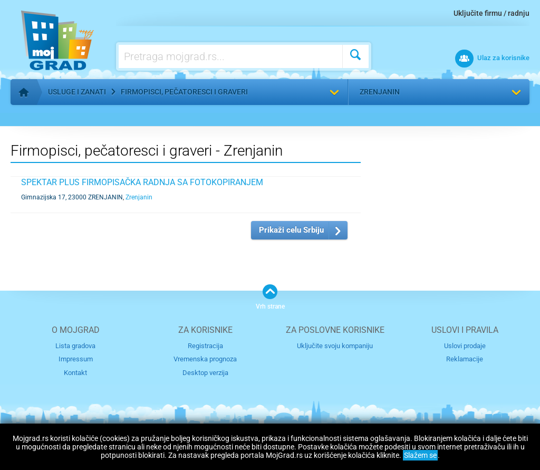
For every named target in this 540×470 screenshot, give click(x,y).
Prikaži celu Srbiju (291, 230)
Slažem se (420, 455)
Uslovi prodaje (465, 346)
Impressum (76, 359)
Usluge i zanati (77, 92)
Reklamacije (464, 359)
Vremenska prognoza (205, 359)
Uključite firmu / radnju (491, 13)
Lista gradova (75, 346)
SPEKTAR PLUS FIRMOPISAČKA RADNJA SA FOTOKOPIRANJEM (142, 182)
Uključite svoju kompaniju (335, 346)
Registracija (205, 346)
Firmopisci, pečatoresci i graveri (184, 92)
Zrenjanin (380, 92)
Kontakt (75, 373)
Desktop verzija (205, 373)
